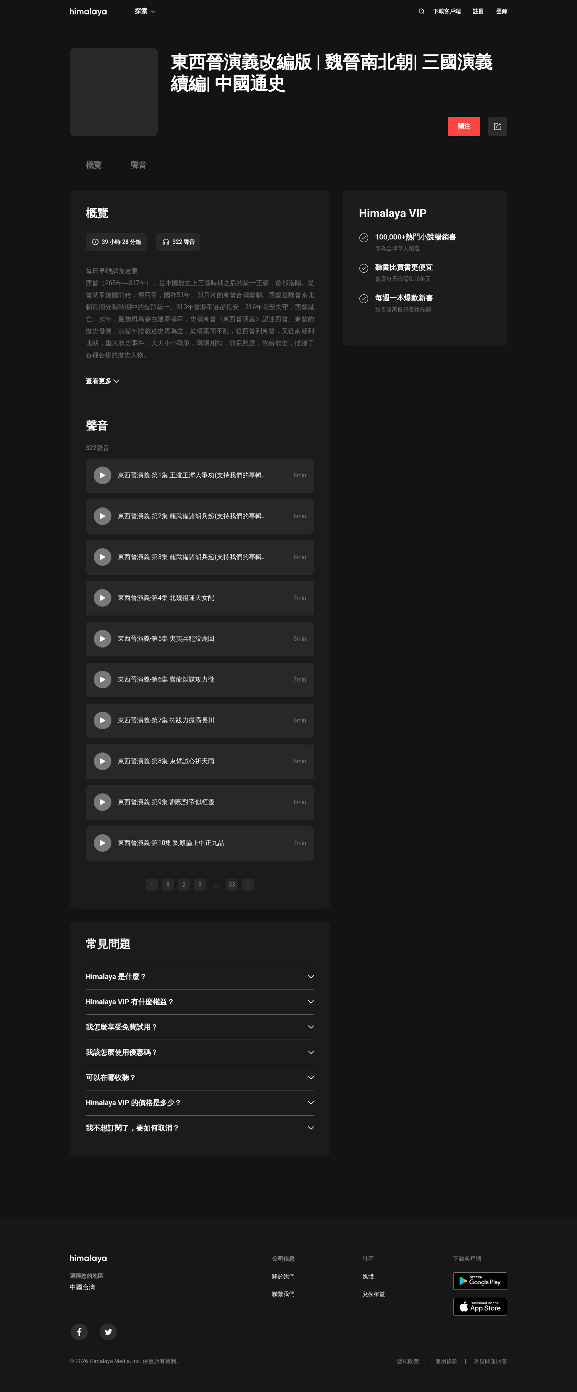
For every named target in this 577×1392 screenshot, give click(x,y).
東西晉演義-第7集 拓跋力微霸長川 (166, 720)
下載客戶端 (447, 11)
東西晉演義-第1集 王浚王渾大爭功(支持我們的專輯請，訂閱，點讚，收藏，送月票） (194, 475)
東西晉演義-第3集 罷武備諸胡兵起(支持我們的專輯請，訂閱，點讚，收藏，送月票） (194, 557)
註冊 (478, 11)
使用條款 (446, 1361)
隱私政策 (408, 1361)
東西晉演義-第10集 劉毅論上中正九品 (171, 843)
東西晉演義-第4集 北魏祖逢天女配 (166, 597)
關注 (464, 126)
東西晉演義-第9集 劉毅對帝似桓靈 (166, 802)
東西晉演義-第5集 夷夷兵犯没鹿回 (166, 638)
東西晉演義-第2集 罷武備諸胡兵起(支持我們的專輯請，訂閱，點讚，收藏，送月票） (194, 516)
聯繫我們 (283, 1294)
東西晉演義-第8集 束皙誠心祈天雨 (166, 761)
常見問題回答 (490, 1361)
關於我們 (283, 1276)
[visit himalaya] (88, 12)
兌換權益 (374, 1294)
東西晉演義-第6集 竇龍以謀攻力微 (166, 679)
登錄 (501, 11)
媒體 (368, 1276)
